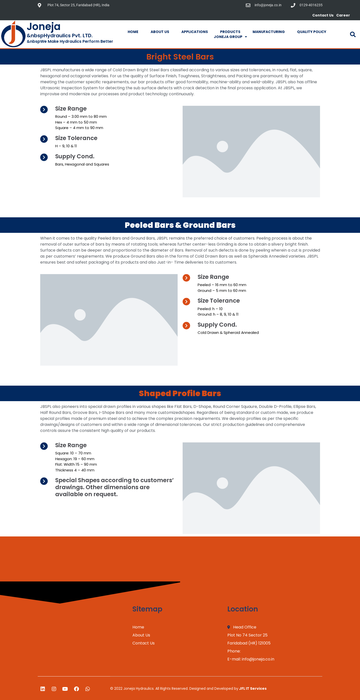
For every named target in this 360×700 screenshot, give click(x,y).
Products (230, 31)
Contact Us (323, 15)
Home (133, 31)
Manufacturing (269, 31)
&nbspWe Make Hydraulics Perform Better (70, 41)
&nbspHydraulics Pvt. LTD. (60, 35)
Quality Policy (311, 31)
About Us (160, 31)
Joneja (44, 27)
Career (343, 15)
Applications (194, 31)
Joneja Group (230, 36)
